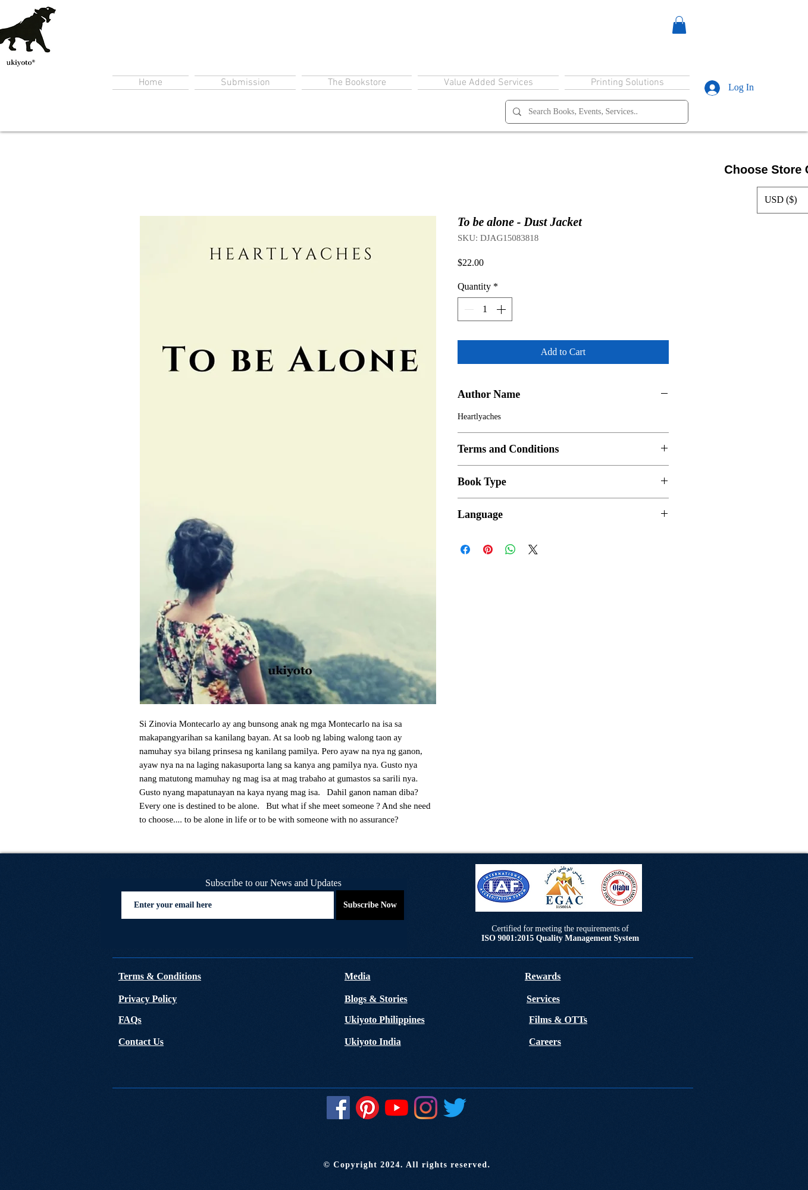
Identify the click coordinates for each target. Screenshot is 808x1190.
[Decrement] (467, 309)
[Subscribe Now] (370, 905)
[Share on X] (533, 549)
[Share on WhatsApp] (510, 549)
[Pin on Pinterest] (488, 549)
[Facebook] (338, 1107)
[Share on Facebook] (465, 549)
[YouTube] (396, 1107)
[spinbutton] (485, 309)
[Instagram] (425, 1107)
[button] (679, 25)
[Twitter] (454, 1107)
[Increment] (502, 309)
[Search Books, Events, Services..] (595, 112)
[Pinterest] (367, 1107)
